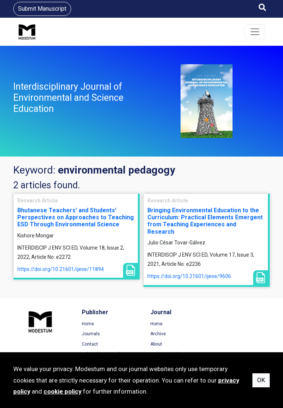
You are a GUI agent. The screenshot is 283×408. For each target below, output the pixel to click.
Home (87, 323)
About (155, 344)
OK (261, 380)
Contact (89, 344)
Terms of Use (230, 323)
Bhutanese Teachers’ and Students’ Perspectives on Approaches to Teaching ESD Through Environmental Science (75, 217)
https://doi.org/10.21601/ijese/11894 (60, 269)
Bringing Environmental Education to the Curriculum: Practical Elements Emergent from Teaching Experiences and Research (205, 221)
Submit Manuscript (42, 8)
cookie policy (62, 391)
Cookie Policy (230, 344)
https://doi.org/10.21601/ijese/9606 (189, 276)
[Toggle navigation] (255, 31)
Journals (90, 333)
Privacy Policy (231, 333)
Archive (156, 333)
